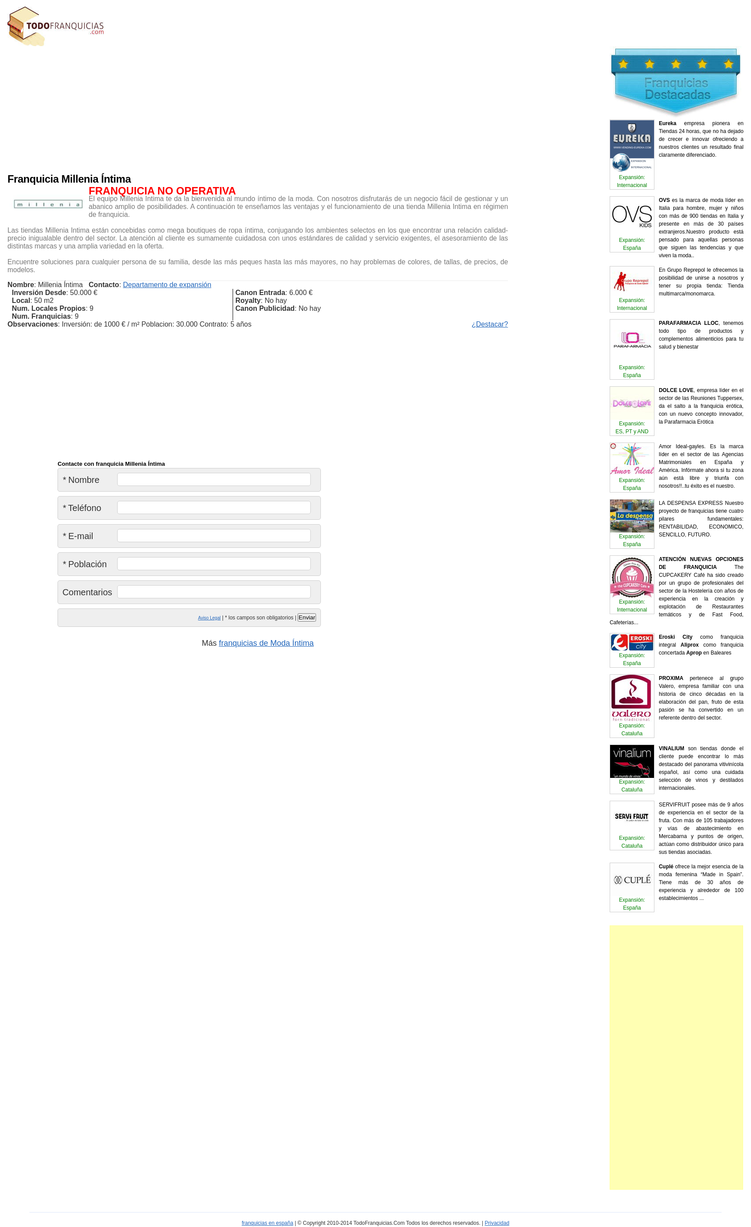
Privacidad (497, 1223)
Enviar (306, 617)
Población (84, 564)
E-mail (77, 536)
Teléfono (81, 508)
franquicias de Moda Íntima (266, 643)
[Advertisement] (218, 107)
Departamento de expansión (167, 284)
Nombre (81, 480)
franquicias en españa (267, 1223)
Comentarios (87, 592)
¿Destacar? (490, 324)
